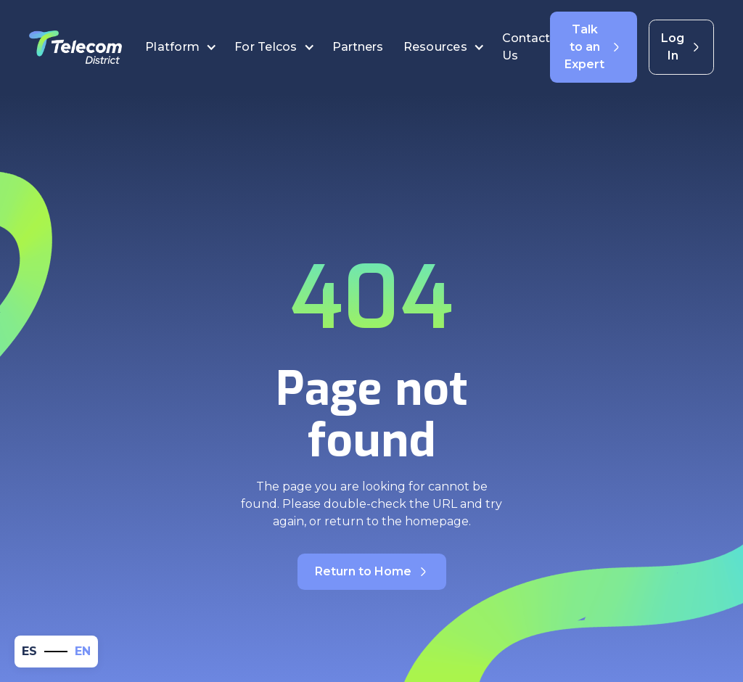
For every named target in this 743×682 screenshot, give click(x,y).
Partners (359, 47)
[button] (181, 47)
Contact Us (526, 46)
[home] (75, 47)
